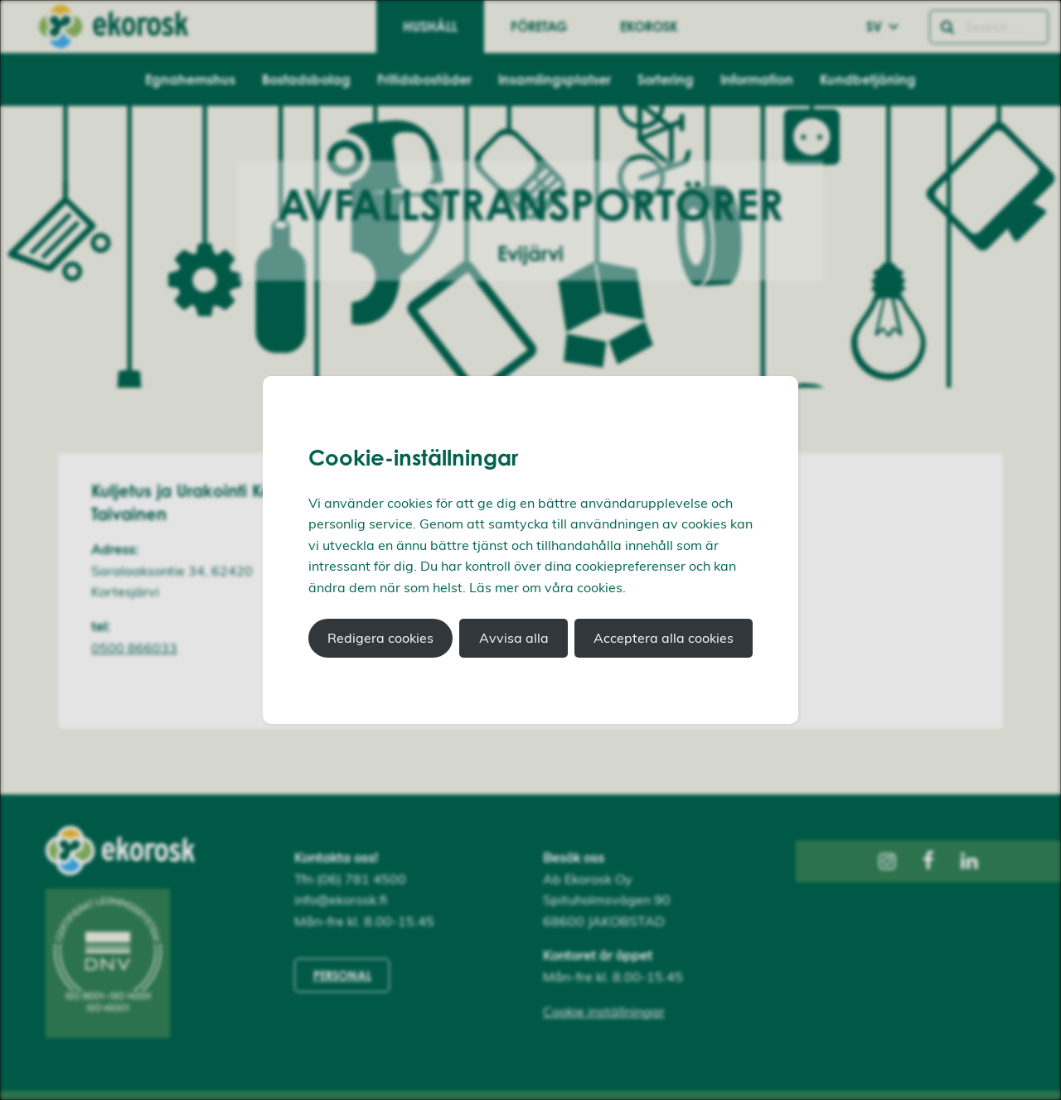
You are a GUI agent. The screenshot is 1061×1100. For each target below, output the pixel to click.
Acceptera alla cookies (663, 638)
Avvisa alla (514, 638)
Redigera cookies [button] (380, 638)
